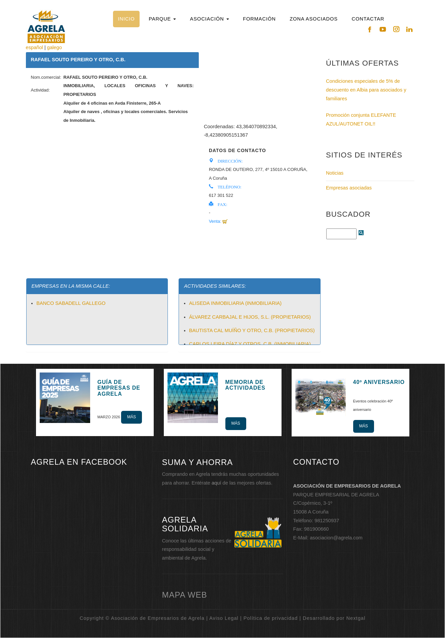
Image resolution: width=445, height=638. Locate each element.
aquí (216, 483)
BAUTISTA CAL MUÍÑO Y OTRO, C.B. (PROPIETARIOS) (252, 330)
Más (131, 417)
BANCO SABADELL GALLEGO (71, 303)
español (34, 47)
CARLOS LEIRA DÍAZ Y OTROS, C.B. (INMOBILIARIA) (250, 344)
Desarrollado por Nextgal (334, 618)
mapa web (184, 594)
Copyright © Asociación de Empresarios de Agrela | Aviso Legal (159, 618)
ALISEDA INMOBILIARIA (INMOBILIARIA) (235, 303)
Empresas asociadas (349, 187)
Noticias (334, 173)
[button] (162, 19)
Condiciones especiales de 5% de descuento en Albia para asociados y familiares (366, 89)
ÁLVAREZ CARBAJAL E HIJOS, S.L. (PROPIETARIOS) (250, 317)
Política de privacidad (271, 618)
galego (54, 47)
